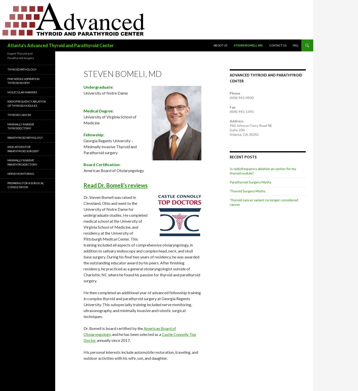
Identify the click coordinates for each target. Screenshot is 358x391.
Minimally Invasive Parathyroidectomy (22, 162)
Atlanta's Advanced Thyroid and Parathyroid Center (60, 45)
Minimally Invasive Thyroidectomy (20, 126)
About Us (220, 45)
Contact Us (277, 45)
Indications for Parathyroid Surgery (23, 149)
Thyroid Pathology (22, 69)
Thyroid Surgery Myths (248, 191)
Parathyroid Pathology (25, 137)
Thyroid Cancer (19, 114)
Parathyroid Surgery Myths (250, 182)
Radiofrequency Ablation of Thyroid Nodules (26, 103)
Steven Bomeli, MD (248, 45)
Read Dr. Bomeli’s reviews (116, 185)
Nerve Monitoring (20, 173)
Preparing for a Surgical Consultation (25, 185)
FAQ (295, 45)
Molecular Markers (22, 92)
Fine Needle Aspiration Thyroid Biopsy (23, 81)
